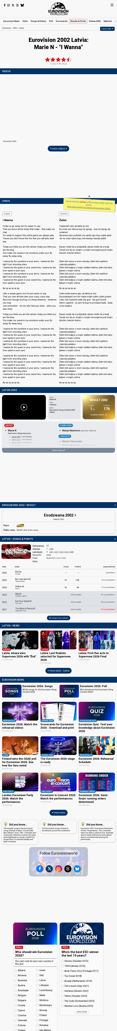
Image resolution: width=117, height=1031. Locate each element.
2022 (4, 602)
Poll (51, 21)
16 (65, 587)
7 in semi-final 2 (108, 587)
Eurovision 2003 (18, 445)
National (108, 21)
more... (35, 561)
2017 (56, 552)
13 (65, 580)
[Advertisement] (58, 175)
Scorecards (61, 21)
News (11, 21)
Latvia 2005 (16, 442)
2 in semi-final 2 (108, 580)
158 (77, 580)
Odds (25, 21)
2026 (4, 573)
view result (82, 1009)
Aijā (21, 595)
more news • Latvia (58, 670)
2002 (51, 549)
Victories (36, 549)
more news (58, 810)
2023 (4, 595)
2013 (61, 552)
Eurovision (6, 28)
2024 (4, 587)
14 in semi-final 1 (108, 602)
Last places (37, 552)
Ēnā (18, 573)
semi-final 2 (110, 573)
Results (78, 21)
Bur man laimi (23, 580)
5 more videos (58, 148)
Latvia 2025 (16, 437)
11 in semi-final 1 (108, 595)
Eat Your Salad (23, 602)
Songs (38, 21)
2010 (66, 552)
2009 (71, 552)
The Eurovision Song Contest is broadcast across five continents (57, 824)
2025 (4, 580)
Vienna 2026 (95, 21)
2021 (51, 552)
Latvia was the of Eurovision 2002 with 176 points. (89, 205)
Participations (38, 546)
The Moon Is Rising (25, 609)
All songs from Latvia (58, 618)
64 (78, 587)
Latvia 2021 (16, 440)
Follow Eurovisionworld (58, 851)
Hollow (19, 587)
